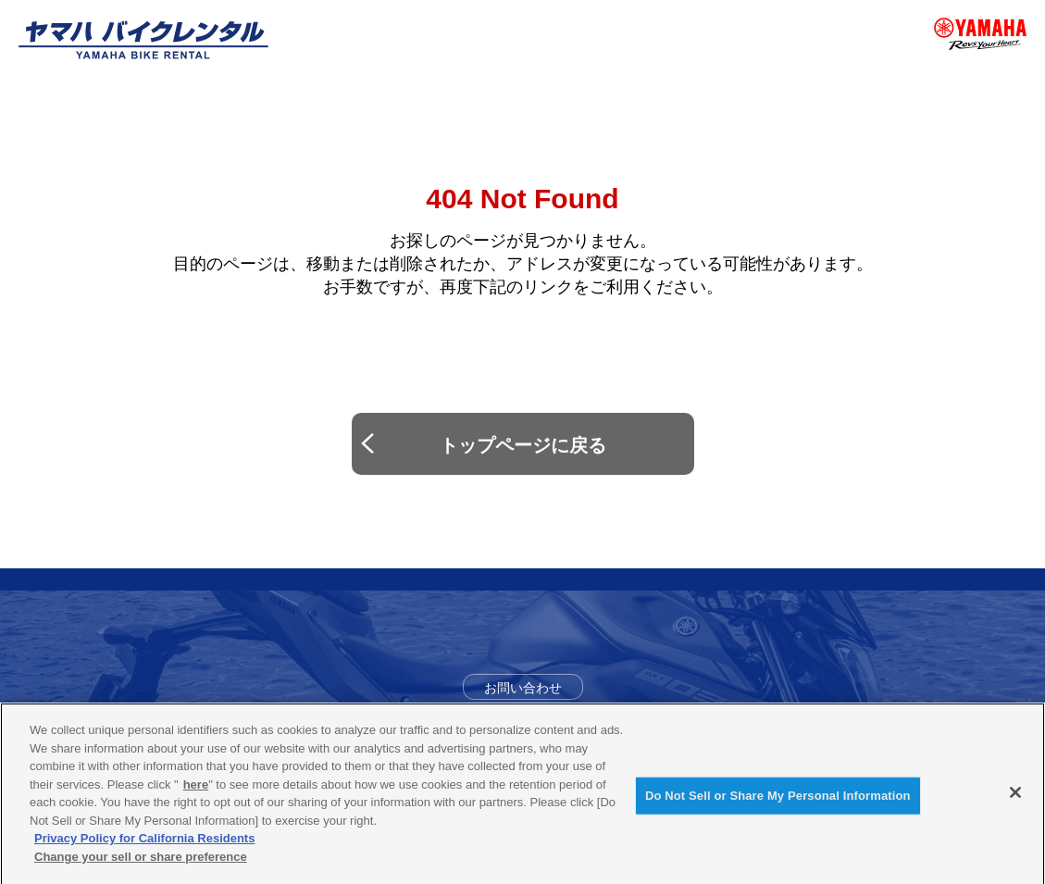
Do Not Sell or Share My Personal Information (778, 803)
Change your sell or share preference (140, 863)
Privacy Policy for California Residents (144, 845)
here (195, 791)
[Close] (1015, 799)
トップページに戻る (523, 445)
